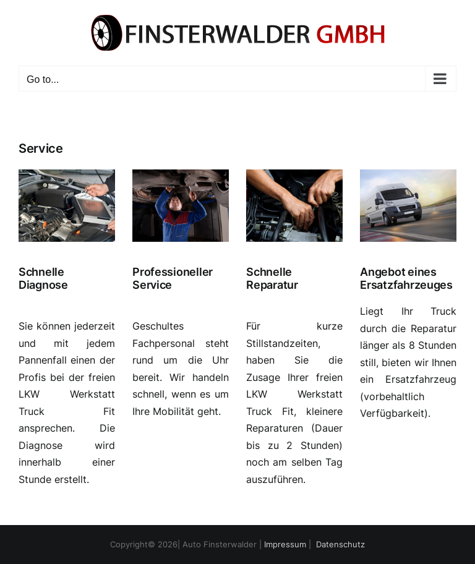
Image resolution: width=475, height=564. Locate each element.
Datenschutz (340, 544)
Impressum (285, 544)
